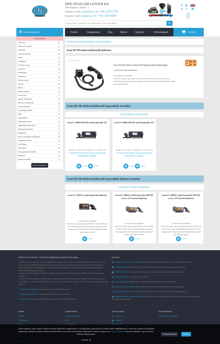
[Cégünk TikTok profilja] (186, 9)
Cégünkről (139, 32)
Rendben (186, 334)
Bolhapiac (21, 155)
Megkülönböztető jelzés (27, 125)
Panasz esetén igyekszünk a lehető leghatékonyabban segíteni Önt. (148, 287)
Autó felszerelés (24, 106)
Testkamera (22, 76)
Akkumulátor (23, 118)
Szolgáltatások (93, 32)
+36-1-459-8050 (107, 15)
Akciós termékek (40, 39)
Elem (20, 114)
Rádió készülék (23, 91)
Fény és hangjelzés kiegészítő (29, 137)
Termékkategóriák (31, 32)
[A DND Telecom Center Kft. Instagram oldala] (182, 9)
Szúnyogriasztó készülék (27, 152)
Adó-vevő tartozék (25, 46)
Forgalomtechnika (24, 140)
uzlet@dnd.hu (87, 11)
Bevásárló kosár (71, 324)
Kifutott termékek (24, 159)
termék (189, 32)
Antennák (21, 50)
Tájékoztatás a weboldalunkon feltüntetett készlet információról (144, 282)
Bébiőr (20, 88)
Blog (110, 32)
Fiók (66, 320)
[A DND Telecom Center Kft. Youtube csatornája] (186, 5)
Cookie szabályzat (118, 331)
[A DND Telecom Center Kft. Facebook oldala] (182, 5)
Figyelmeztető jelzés (25, 129)
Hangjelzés (22, 133)
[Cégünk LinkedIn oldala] (193, 9)
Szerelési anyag (23, 65)
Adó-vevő (21, 42)
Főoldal (73, 32)
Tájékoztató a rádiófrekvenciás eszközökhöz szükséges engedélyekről (149, 291)
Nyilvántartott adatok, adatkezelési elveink (44, 289)
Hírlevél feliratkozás (40, 165)
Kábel (20, 57)
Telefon (21, 84)
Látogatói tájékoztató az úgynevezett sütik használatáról (47, 299)
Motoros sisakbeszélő (26, 103)
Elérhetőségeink (161, 32)
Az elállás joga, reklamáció (130, 277)
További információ (169, 334)
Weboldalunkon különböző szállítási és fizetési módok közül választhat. (152, 262)
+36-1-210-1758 (108, 11)
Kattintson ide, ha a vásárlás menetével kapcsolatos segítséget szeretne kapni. (149, 267)
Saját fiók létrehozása (73, 316)
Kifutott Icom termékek (134, 187)
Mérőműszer (22, 73)
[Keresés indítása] (169, 23)
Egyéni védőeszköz (25, 99)
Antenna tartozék (24, 54)
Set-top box (22, 95)
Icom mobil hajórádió (134, 114)
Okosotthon (22, 148)
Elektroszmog (23, 80)
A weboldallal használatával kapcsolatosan (44, 294)
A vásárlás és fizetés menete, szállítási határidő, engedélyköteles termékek (148, 272)
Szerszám (21, 69)
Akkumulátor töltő (25, 122)
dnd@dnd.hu (87, 16)
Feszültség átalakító (25, 110)
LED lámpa (22, 144)
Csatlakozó (22, 61)
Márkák (123, 32)
